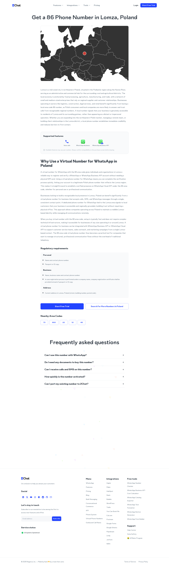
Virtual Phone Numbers (94, 518)
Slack (108, 495)
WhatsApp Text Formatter (133, 506)
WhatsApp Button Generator (134, 513)
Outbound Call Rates (93, 522)
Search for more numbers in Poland (107, 306)
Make (108, 487)
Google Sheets (111, 527)
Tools (86, 5)
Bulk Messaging (91, 499)
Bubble (109, 499)
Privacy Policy (143, 562)
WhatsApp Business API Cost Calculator (136, 492)
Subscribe (56, 518)
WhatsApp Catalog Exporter (134, 499)
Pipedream (110, 531)
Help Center (131, 530)
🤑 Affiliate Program (134, 538)
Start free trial (148, 5)
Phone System (91, 514)
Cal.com (109, 515)
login (135, 5)
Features (58, 5)
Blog (87, 495)
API (87, 510)
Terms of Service (130, 562)
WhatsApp (90, 483)
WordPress (110, 503)
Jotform (109, 539)
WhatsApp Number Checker (134, 484)
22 (63, 322)
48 (81, 322)
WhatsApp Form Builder (135, 519)
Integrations (73, 5)
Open (64, 468)
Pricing (97, 5)
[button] (84, 355)
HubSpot (109, 491)
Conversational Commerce (91, 505)
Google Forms (111, 523)
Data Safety (131, 534)
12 (72, 322)
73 (44, 322)
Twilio (108, 507)
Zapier (108, 483)
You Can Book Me (112, 511)
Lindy (108, 535)
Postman (109, 519)
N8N (108, 544)
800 (54, 322)
